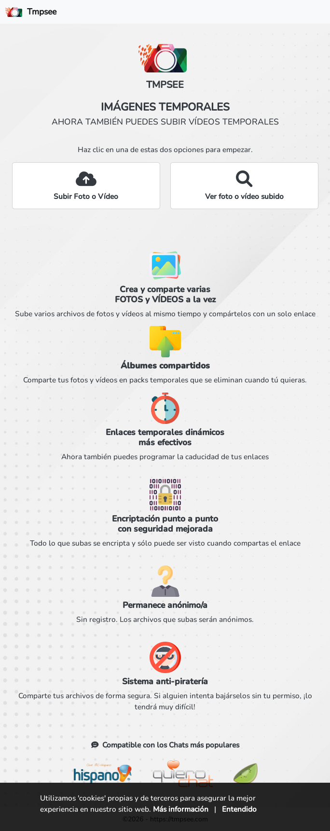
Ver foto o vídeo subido (244, 196)
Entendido (239, 809)
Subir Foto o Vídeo (86, 196)
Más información (180, 809)
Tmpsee (30, 11)
